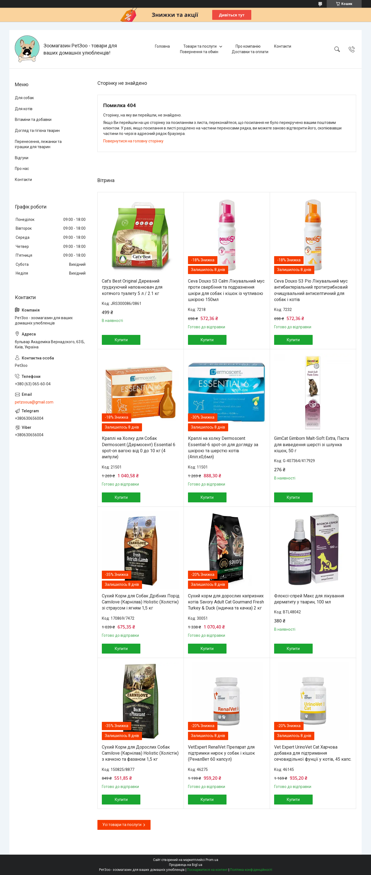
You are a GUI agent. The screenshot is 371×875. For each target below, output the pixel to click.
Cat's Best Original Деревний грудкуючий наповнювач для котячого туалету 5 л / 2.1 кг (132, 287)
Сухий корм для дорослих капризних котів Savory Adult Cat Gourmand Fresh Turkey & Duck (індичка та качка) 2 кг (226, 602)
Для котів (23, 109)
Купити (121, 340)
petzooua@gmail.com (34, 402)
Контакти (282, 46)
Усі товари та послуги (121, 824)
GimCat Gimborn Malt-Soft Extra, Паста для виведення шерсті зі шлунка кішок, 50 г (311, 444)
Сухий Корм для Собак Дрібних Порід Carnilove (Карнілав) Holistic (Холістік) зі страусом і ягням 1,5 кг (140, 602)
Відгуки (21, 158)
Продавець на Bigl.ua (185, 865)
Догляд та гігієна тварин (37, 130)
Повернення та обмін (199, 52)
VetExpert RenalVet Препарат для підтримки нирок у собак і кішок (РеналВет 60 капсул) (221, 753)
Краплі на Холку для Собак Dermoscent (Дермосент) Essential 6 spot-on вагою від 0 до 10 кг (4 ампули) (138, 447)
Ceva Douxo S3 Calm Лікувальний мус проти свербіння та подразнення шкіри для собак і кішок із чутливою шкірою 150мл (226, 290)
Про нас (22, 168)
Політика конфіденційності (251, 870)
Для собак (24, 98)
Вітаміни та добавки (33, 119)
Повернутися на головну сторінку (133, 141)
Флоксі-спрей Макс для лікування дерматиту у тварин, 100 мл (309, 599)
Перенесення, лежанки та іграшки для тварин (38, 144)
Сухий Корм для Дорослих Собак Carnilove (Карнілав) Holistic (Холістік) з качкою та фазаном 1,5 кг (140, 753)
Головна (162, 46)
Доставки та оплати (250, 52)
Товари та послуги (200, 46)
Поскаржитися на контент (207, 870)
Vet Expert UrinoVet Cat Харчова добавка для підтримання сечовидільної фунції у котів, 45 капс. (312, 753)
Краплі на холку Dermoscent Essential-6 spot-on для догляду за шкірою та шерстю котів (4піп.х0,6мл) (223, 447)
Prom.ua (212, 860)
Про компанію (248, 46)
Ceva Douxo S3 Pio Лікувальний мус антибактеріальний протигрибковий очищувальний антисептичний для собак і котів (311, 290)
